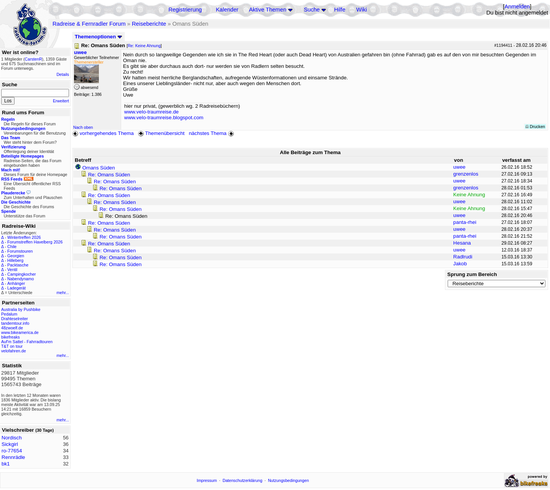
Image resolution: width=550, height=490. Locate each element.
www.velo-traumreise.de (151, 112)
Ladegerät (16, 288)
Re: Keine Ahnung (144, 45)
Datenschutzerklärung (243, 480)
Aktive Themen (267, 10)
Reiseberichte (149, 24)
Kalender (227, 10)
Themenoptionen (98, 36)
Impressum (207, 480)
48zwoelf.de (12, 328)
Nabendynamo (20, 278)
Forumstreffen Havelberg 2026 (34, 242)
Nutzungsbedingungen (288, 480)
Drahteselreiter (14, 318)
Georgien (15, 255)
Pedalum (9, 314)
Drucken (535, 126)
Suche (312, 10)
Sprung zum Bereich (472, 274)
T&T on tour (12, 346)
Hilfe (339, 10)
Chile (11, 246)
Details (62, 74)
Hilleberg (15, 260)
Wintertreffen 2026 (24, 237)
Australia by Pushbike (20, 309)
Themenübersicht (161, 133)
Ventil (12, 269)
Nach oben (83, 127)
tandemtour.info (15, 323)
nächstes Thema (212, 133)
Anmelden (517, 6)
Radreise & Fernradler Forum (89, 24)
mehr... (62, 292)
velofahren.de (13, 351)
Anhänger (16, 283)
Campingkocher (21, 274)
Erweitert (61, 101)
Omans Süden (98, 168)
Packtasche (17, 265)
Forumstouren (20, 251)
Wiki (361, 10)
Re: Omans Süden (109, 175)
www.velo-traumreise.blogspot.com (164, 117)
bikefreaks (10, 337)
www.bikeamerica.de (20, 332)
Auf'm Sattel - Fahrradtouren (27, 341)
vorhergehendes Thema (103, 133)
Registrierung (185, 10)
